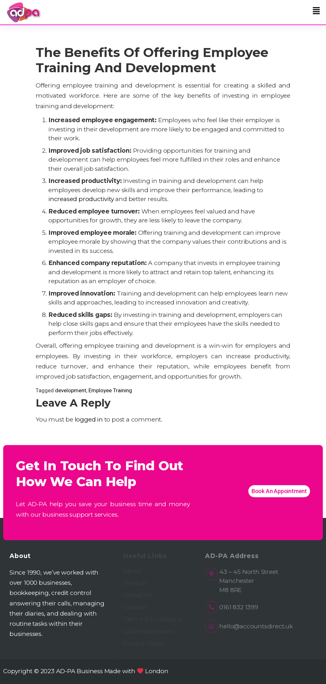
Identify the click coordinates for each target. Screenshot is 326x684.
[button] (316, 10)
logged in (89, 419)
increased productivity (81, 199)
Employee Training (110, 390)
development (70, 390)
